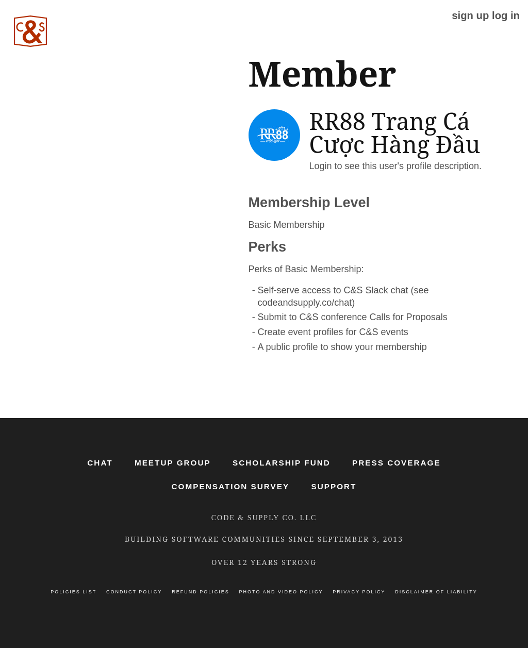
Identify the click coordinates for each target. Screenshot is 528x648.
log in (506, 15)
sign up (470, 15)
